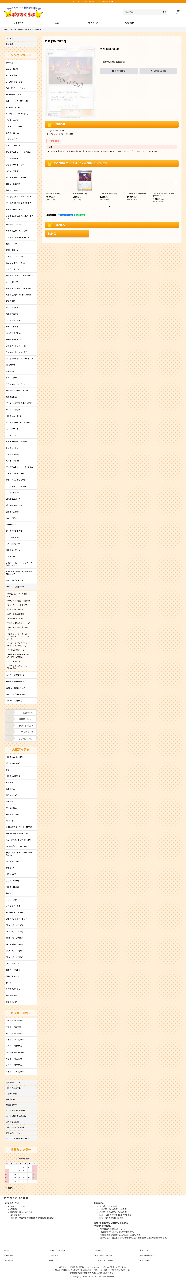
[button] (165, 23)
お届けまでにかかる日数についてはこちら (111, 1223)
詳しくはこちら (25, 1212)
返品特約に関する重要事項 (113, 62)
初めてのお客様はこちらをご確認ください (36, 1218)
